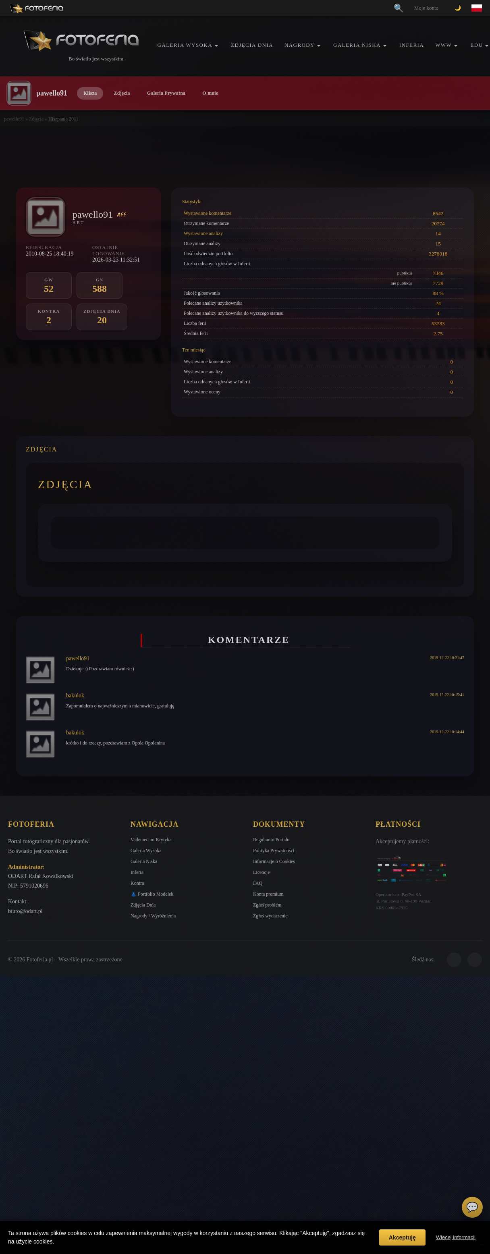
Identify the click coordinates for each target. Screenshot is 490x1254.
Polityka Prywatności (273, 850)
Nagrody (299, 45)
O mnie (210, 93)
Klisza (90, 93)
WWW (443, 45)
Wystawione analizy (203, 233)
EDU (476, 45)
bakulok (75, 696)
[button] (216, 46)
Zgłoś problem (267, 905)
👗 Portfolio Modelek (152, 894)
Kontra (137, 883)
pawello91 (14, 119)
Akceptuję (402, 1237)
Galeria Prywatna (166, 93)
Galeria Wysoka (185, 45)
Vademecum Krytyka (151, 839)
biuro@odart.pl (25, 911)
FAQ (257, 883)
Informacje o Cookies (274, 861)
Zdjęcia (122, 93)
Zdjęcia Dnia (252, 45)
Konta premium (268, 894)
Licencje (261, 872)
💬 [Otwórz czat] (472, 1207)
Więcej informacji (455, 1237)
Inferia (411, 45)
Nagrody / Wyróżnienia (153, 916)
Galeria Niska (357, 45)
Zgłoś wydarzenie (270, 916)
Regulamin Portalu (271, 839)
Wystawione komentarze (207, 213)
